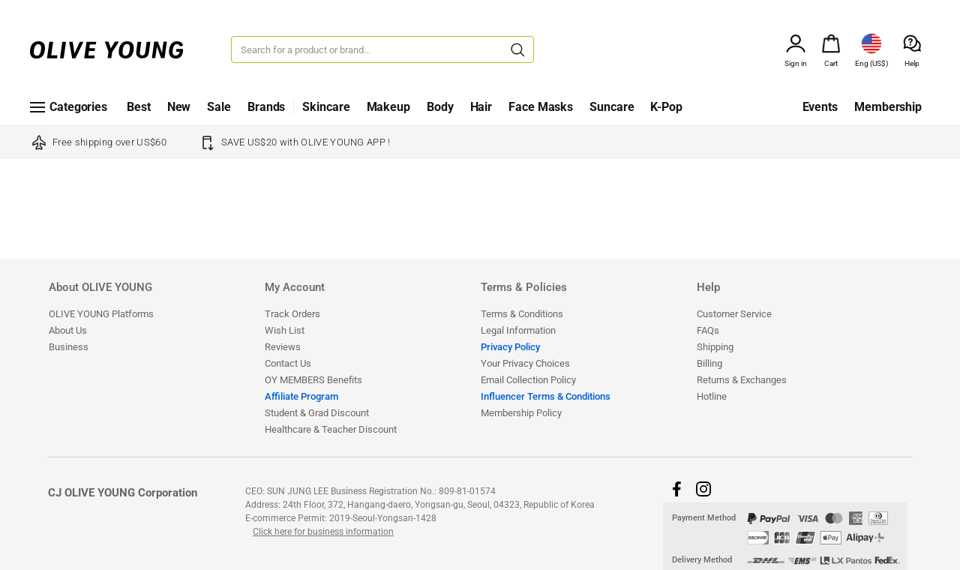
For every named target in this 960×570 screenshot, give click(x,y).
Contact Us (288, 363)
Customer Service (734, 314)
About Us (68, 330)
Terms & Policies (524, 288)
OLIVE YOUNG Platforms (101, 314)
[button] (676, 489)
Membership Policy (521, 412)
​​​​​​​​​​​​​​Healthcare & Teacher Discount (331, 429)
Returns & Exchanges (742, 380)
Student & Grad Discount (317, 412)
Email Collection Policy (528, 380)
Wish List (284, 330)
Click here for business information (323, 531)
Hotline (712, 396)
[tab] (156, 293)
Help (708, 288)
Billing (709, 363)
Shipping (715, 346)
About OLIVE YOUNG (100, 288)
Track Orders (292, 314)
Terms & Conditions (522, 314)
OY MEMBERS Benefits (313, 380)
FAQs (708, 330)
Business (68, 346)
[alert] (831, 42)
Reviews (283, 346)
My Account (295, 288)
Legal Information (518, 330)
